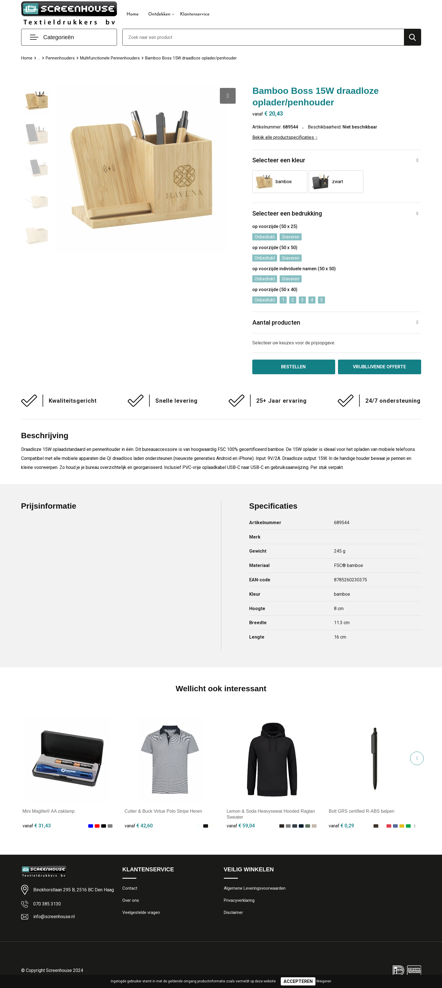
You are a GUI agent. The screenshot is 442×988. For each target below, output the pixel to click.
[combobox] (263, 37)
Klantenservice (195, 14)
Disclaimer (233, 912)
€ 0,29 (341, 825)
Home (133, 14)
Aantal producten (276, 322)
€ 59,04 (241, 825)
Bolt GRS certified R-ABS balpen (361, 811)
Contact (129, 888)
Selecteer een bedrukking (287, 213)
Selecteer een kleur (278, 160)
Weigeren (323, 981)
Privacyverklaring (239, 900)
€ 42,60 (139, 825)
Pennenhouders (60, 58)
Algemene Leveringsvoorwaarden (255, 888)
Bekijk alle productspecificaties (284, 137)
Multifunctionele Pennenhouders (110, 58)
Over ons (130, 900)
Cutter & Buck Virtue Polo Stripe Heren (163, 811)
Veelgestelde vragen (141, 912)
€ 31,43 (37, 825)
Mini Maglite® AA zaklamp (49, 811)
